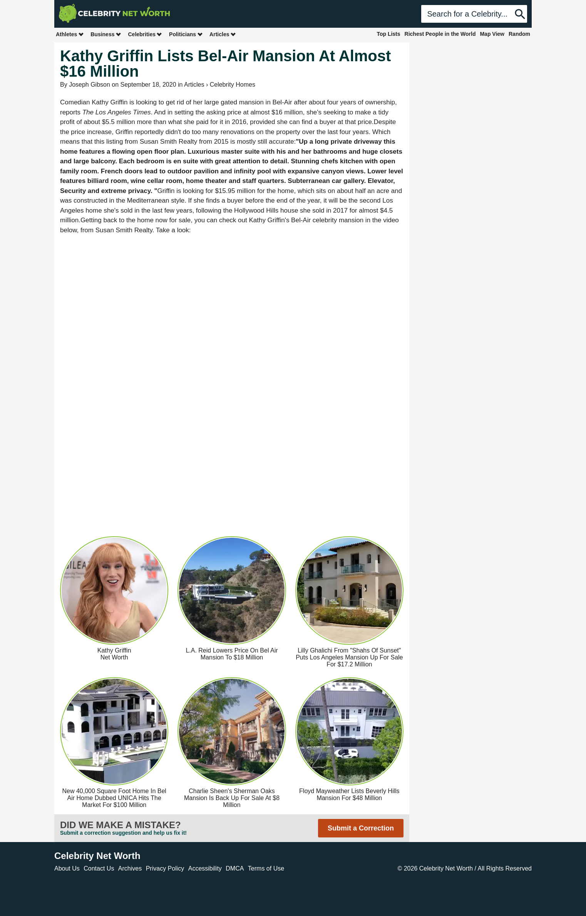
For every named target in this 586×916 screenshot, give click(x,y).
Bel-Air (282, 102)
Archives (130, 868)
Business (105, 34)
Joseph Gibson (89, 84)
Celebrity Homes (232, 84)
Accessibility (205, 868)
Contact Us (99, 868)
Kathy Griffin (109, 102)
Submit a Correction (361, 828)
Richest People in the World (440, 34)
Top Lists (388, 34)
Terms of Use (266, 868)
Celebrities (145, 34)
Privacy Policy (165, 868)
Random (519, 34)
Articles (222, 34)
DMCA (235, 868)
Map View (492, 34)
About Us (67, 868)
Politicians (186, 34)
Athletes (70, 34)
